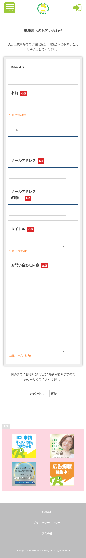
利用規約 (47, 511)
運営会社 (47, 533)
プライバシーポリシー (47, 522)
